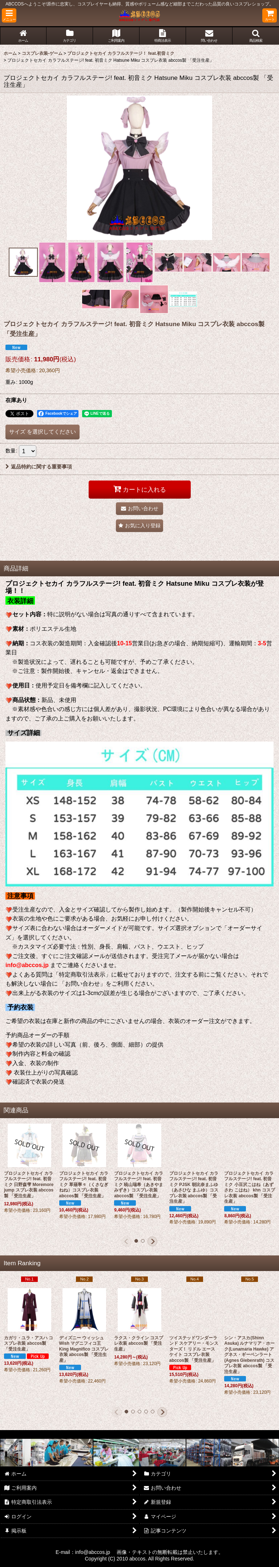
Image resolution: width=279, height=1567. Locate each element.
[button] (9, 15)
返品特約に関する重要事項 (38, 467)
